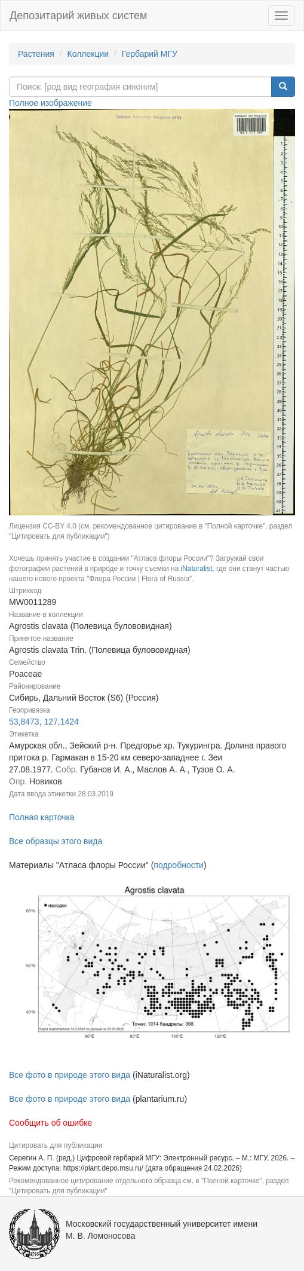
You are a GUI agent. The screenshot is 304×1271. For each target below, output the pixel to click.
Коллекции (88, 54)
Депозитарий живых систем (78, 16)
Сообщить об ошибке (50, 1123)
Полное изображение (50, 103)
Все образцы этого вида (55, 841)
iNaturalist (197, 568)
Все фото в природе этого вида (69, 1075)
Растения (36, 54)
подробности (178, 865)
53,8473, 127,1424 (44, 721)
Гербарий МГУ (149, 54)
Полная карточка (42, 817)
